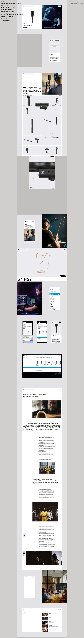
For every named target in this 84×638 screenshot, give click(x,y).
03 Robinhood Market (8, 11)
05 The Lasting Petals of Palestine (12, 14)
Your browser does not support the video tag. (42, 201)
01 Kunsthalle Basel (7, 8)
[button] (62, 17)
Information (5, 5)
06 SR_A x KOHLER (7, 16)
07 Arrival (4, 18)
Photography (5, 21)
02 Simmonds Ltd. (7, 9)
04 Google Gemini (7, 13)
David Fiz (4, 2)
